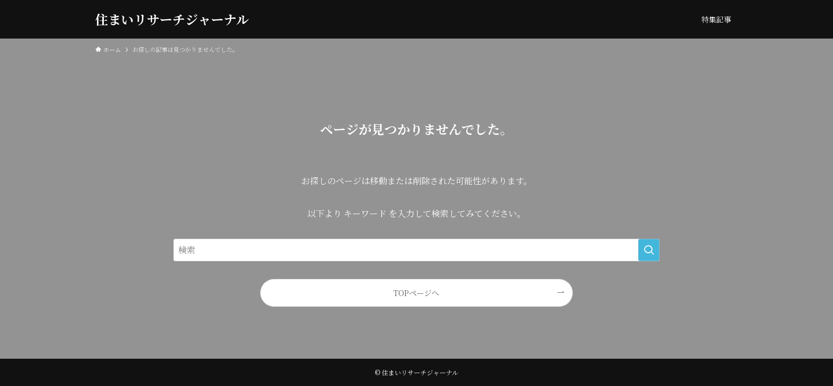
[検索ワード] (416, 250)
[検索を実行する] (649, 250)
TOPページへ (416, 292)
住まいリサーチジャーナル (172, 19)
